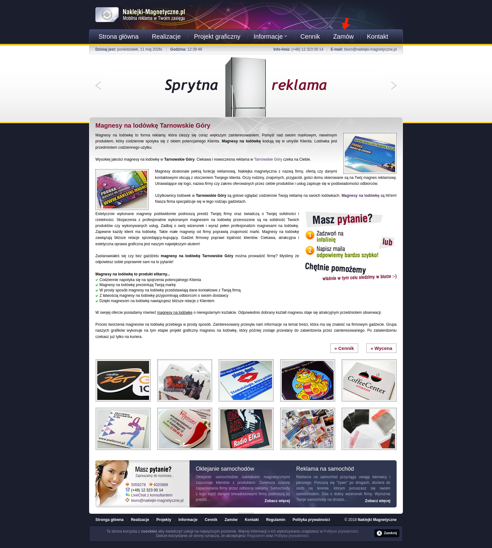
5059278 (138, 485)
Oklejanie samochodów (217, 477)
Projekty (163, 520)
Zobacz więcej (277, 501)
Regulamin (275, 520)
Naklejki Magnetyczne (377, 520)
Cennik (310, 36)
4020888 (160, 485)
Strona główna (119, 36)
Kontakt (377, 36)
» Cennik (344, 348)
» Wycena (381, 348)
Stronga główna (109, 520)
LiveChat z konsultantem (151, 495)
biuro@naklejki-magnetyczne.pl (370, 49)
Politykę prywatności (291, 536)
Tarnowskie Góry (268, 159)
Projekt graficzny (217, 36)
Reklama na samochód (317, 477)
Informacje (270, 36)
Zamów (343, 36)
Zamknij (387, 533)
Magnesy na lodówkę (360, 195)
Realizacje (166, 36)
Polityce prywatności (341, 531)
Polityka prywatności (311, 520)
